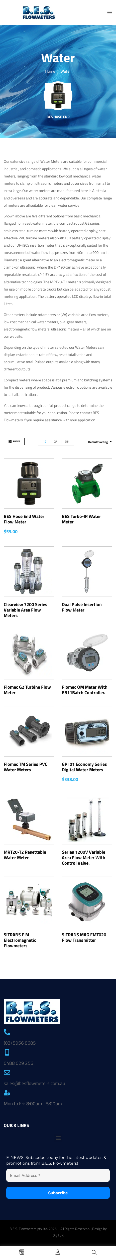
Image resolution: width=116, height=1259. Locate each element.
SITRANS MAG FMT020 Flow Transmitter (84, 937)
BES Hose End (58, 117)
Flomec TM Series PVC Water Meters (25, 767)
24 (56, 441)
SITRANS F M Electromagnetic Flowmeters (20, 940)
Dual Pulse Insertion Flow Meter (82, 607)
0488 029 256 (18, 1063)
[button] (58, 1138)
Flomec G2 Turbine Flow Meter (27, 690)
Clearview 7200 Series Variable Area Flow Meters (25, 610)
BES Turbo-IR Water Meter (81, 519)
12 (45, 441)
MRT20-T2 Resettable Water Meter (25, 855)
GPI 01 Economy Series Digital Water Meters (84, 767)
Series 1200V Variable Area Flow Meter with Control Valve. (83, 857)
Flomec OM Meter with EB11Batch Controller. (84, 690)
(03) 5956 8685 (20, 1042)
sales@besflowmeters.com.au (34, 1083)
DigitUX (58, 1235)
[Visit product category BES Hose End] (58, 95)
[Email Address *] (58, 1175)
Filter (16, 441)
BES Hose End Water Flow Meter (24, 519)
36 (67, 441)
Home (50, 71)
